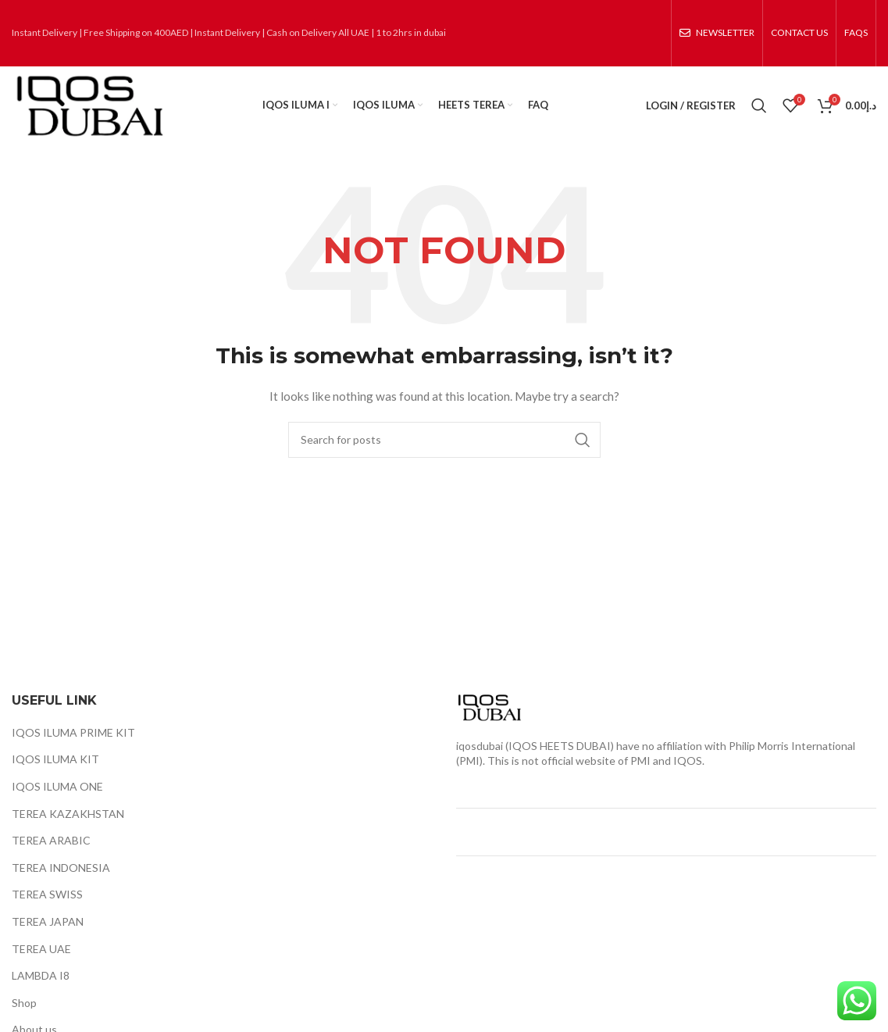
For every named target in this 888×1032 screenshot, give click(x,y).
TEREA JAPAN (48, 921)
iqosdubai (479, 745)
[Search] (759, 105)
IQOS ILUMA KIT (55, 759)
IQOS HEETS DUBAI (559, 745)
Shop (24, 1002)
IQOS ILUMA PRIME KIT (73, 732)
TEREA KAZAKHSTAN (68, 813)
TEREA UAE (41, 948)
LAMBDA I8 (41, 975)
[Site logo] (88, 104)
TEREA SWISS (47, 894)
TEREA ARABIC (51, 840)
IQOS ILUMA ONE (57, 786)
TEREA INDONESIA (61, 867)
